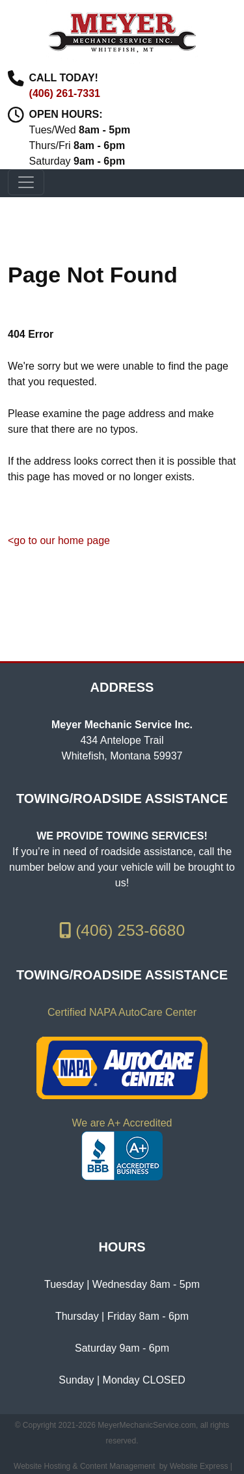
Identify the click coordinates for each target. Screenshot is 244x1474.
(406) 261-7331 (64, 93)
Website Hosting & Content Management (84, 1466)
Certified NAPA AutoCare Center (122, 1012)
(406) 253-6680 (122, 930)
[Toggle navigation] (26, 182)
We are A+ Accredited (122, 1122)
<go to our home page (59, 540)
